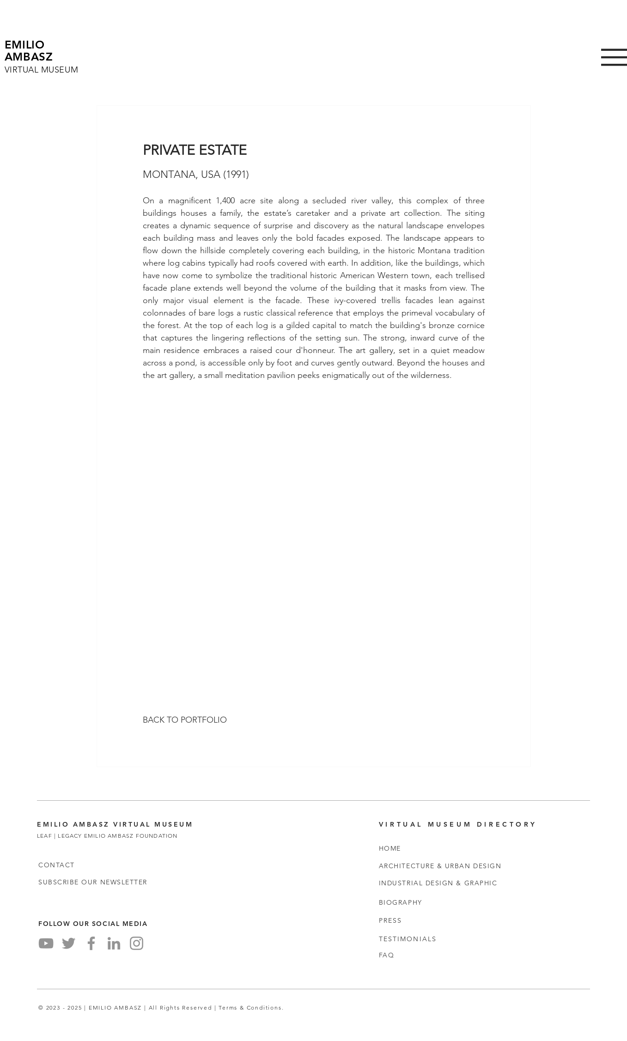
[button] (92, 882)
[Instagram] (137, 943)
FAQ (387, 955)
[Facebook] (91, 943)
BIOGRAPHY (400, 902)
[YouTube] (46, 943)
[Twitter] (69, 943)
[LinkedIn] (114, 943)
